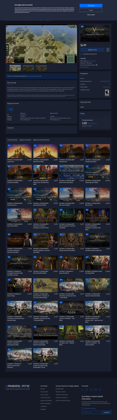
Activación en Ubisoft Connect (63, 400)
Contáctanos (44, 406)
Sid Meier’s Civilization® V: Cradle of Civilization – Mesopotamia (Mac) (14, 343)
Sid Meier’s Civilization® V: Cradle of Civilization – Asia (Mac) (67, 318)
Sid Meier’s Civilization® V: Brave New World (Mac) (40, 272)
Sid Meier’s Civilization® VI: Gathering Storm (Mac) (93, 181)
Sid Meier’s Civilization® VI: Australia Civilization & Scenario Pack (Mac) (15, 250)
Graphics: (9, 118)
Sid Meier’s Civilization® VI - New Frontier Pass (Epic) (67, 181)
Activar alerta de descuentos (90, 54)
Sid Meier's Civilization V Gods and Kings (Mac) (93, 272)
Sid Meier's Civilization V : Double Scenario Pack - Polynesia (14, 365)
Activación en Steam (60, 392)
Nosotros (43, 389)
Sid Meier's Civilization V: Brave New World (66, 272)
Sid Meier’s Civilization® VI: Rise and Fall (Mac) (67, 204)
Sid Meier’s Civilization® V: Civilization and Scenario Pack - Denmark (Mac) (16, 318)
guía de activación (91, 61)
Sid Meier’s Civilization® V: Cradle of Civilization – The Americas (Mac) (92, 343)
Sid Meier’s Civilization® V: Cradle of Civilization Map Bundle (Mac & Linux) (40, 365)
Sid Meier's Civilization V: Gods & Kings (14, 295)
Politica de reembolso (46, 403)
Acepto (89, 408)
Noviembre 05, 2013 (105, 81)
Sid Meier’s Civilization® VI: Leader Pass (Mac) (41, 160)
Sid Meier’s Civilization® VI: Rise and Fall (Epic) (15, 225)
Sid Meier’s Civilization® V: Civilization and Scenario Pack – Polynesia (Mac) (41, 318)
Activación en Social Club (61, 397)
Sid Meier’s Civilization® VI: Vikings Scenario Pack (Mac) (67, 249)
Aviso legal (43, 409)
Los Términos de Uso (45, 397)
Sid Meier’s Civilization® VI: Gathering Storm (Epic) (41, 204)
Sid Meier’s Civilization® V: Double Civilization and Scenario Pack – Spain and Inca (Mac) (94, 319)
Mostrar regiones (84, 67)
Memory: (9, 116)
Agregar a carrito (92, 50)
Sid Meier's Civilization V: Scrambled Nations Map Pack (93, 249)
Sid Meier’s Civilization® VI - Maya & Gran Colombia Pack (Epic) (41, 182)
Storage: (9, 120)
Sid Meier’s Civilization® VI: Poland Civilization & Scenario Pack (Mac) (41, 250)
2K (109, 84)
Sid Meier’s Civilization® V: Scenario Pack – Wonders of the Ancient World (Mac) (41, 295)
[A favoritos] (108, 50)
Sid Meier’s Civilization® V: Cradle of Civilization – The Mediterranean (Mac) (40, 343)
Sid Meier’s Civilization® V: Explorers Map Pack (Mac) (92, 295)
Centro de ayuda (45, 395)
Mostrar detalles (91, 15)
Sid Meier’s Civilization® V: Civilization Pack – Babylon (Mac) (66, 343)
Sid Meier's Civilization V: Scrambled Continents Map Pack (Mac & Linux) (15, 273)
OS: (8, 115)
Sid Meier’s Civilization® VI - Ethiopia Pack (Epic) (93, 160)
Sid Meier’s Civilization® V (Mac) (34, 76)
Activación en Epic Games (62, 395)
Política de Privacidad (91, 408)
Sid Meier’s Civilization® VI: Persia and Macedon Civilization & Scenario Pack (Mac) (93, 227)
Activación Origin (60, 389)
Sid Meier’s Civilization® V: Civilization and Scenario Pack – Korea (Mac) (67, 295)
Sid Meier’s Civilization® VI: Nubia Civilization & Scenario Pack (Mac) (67, 226)
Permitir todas (91, 5)
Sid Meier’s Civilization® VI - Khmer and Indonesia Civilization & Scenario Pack (41, 226)
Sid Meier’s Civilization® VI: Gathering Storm (15, 204)
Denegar (91, 10)
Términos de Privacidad (46, 400)
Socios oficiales (44, 392)
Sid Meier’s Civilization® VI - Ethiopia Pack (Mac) (15, 181)
